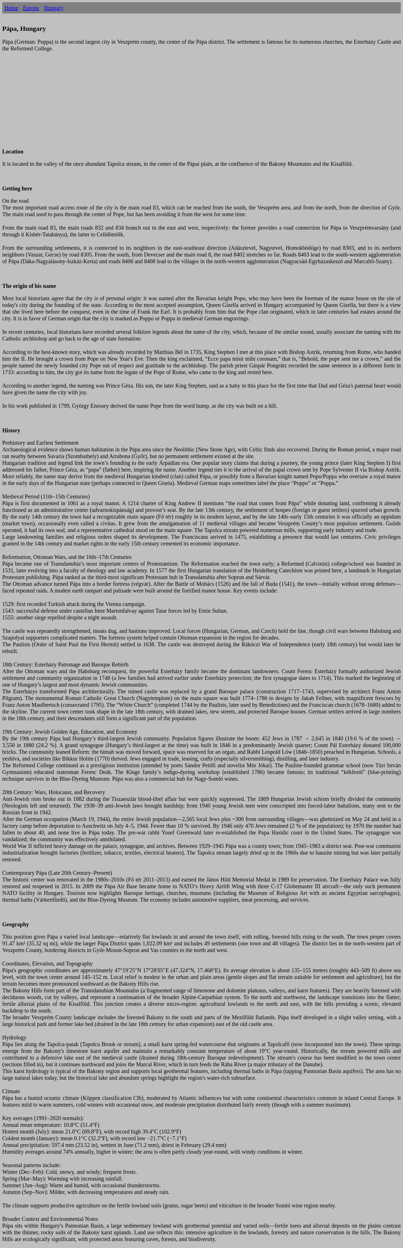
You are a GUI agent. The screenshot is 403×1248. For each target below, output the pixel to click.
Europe (31, 8)
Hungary (54, 8)
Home (11, 8)
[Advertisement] (170, 103)
